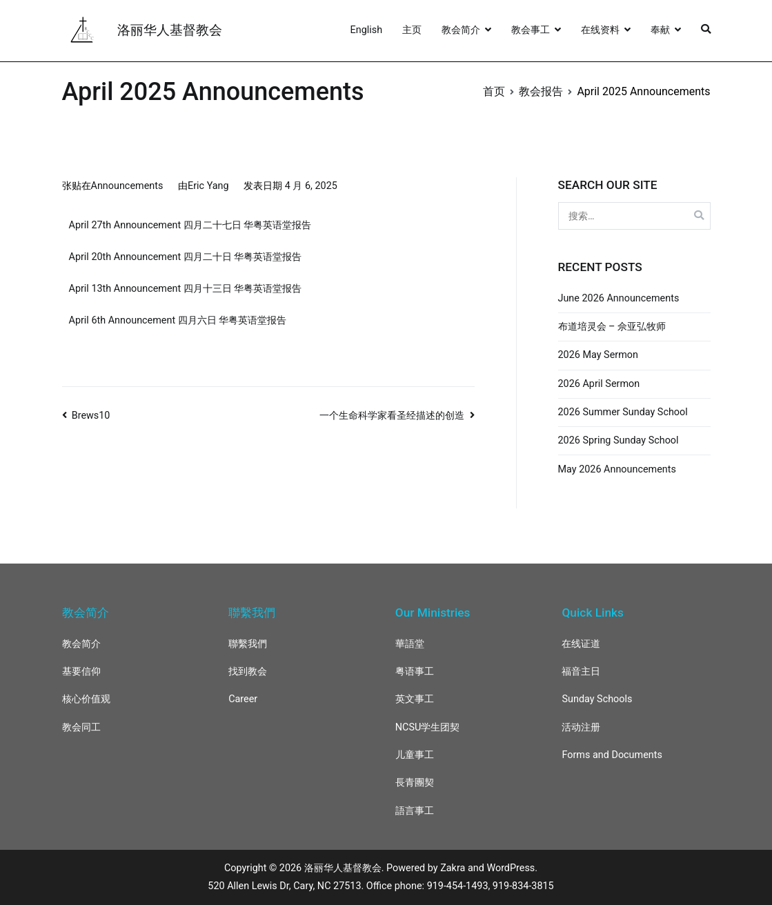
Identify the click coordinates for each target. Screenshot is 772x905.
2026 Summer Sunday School (623, 412)
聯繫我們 (247, 644)
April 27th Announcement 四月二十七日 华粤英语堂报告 (190, 225)
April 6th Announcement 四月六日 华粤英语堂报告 (178, 320)
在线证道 (581, 644)
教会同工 (81, 727)
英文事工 (414, 699)
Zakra (452, 868)
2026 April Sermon (599, 384)
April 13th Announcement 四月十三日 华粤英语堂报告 (185, 289)
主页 (412, 30)
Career (242, 699)
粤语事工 (414, 671)
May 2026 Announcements (617, 469)
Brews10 (91, 415)
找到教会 (247, 671)
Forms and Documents (612, 755)
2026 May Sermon (598, 355)
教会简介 (461, 30)
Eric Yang (208, 186)
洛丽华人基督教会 (169, 30)
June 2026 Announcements (619, 298)
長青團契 (414, 782)
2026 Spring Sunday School (618, 440)
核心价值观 (86, 699)
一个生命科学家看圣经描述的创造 (391, 415)
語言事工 (414, 811)
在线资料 (600, 30)
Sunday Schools (597, 699)
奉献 (660, 30)
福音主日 (581, 671)
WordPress (510, 868)
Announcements (127, 186)
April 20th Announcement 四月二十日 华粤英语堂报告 (185, 257)
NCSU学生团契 (427, 727)
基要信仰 (81, 671)
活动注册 (581, 727)
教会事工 (530, 30)
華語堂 (409, 644)
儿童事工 (414, 755)
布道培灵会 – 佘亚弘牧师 (612, 326)
